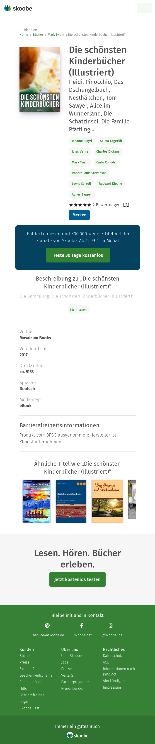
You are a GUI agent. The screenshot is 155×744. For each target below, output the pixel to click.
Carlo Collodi (105, 162)
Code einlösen (30, 682)
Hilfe (23, 688)
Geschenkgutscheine (35, 675)
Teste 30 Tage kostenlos (78, 255)
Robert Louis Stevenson (89, 173)
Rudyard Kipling (110, 184)
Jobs (64, 662)
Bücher (38, 35)
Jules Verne (80, 152)
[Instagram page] (112, 630)
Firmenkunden (72, 688)
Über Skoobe (71, 656)
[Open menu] (144, 8)
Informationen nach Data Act (119, 671)
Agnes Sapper (82, 194)
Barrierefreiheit (31, 695)
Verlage (67, 675)
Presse (66, 669)
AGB (106, 662)
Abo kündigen (114, 681)
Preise (24, 662)
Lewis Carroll (81, 184)
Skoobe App (29, 669)
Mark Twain (56, 35)
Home (23, 35)
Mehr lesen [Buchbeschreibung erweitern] (78, 310)
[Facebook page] (83, 630)
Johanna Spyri (82, 141)
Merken (79, 215)
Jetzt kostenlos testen (77, 579)
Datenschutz (113, 656)
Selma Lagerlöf (111, 141)
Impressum (112, 687)
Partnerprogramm (75, 682)
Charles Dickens (108, 152)
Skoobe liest (29, 708)
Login (23, 701)
